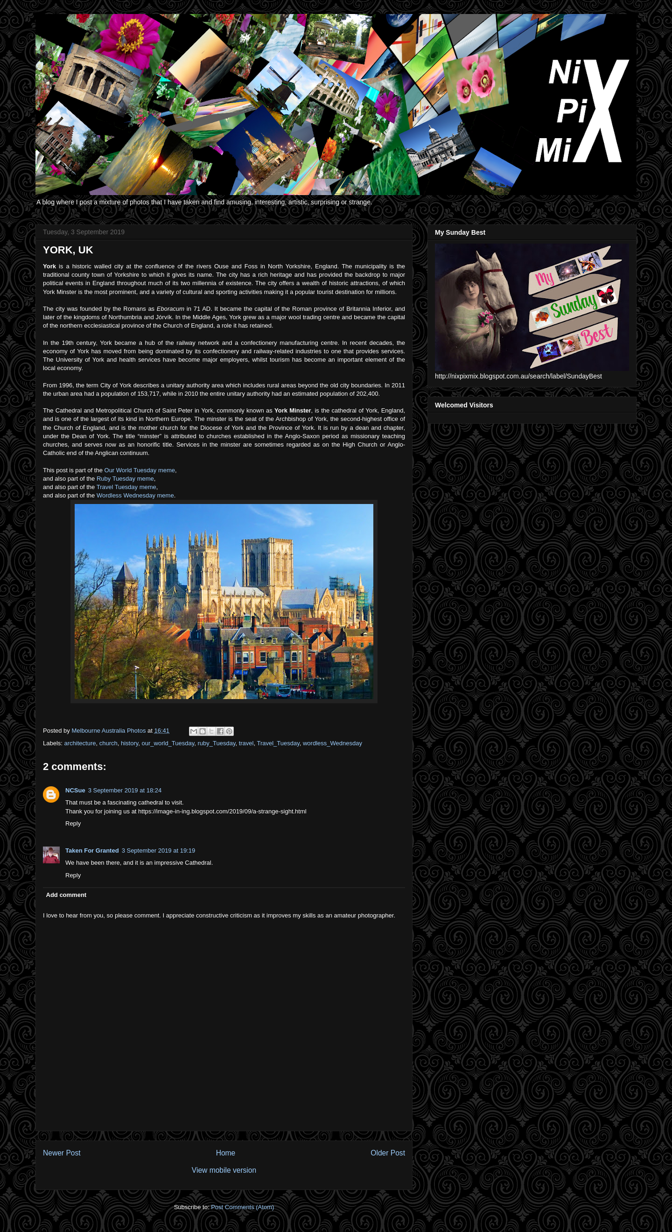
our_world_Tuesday (168, 743)
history (129, 743)
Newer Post (62, 1153)
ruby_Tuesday (217, 743)
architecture (80, 743)
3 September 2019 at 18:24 (125, 790)
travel (246, 743)
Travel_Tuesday (278, 743)
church (108, 743)
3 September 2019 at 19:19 (159, 850)
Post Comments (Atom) (242, 1207)
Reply (73, 823)
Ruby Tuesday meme (125, 478)
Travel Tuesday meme (126, 486)
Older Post (388, 1153)
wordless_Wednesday (332, 743)
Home (226, 1153)
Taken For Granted (92, 850)
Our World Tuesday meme (140, 470)
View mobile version (224, 1170)
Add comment (66, 894)
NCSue (75, 790)
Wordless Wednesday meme (135, 495)
